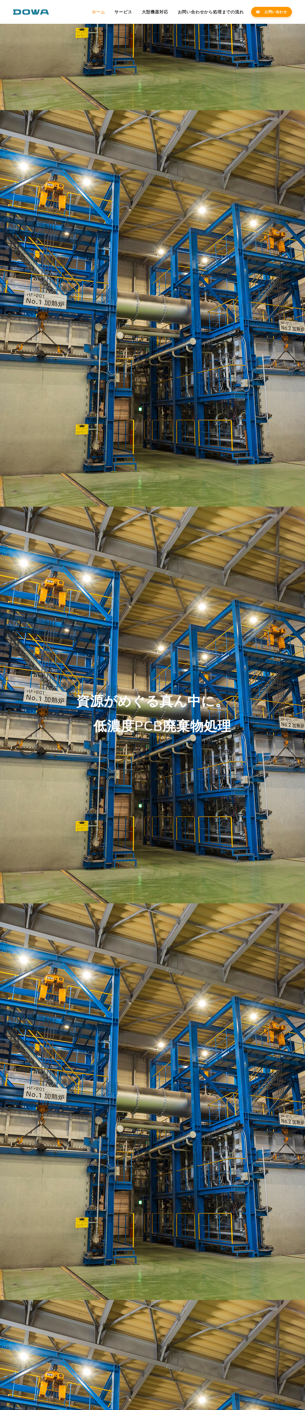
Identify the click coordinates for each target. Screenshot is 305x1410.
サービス (123, 12)
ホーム (98, 12)
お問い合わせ (271, 12)
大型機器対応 (155, 12)
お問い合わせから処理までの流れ (211, 12)
